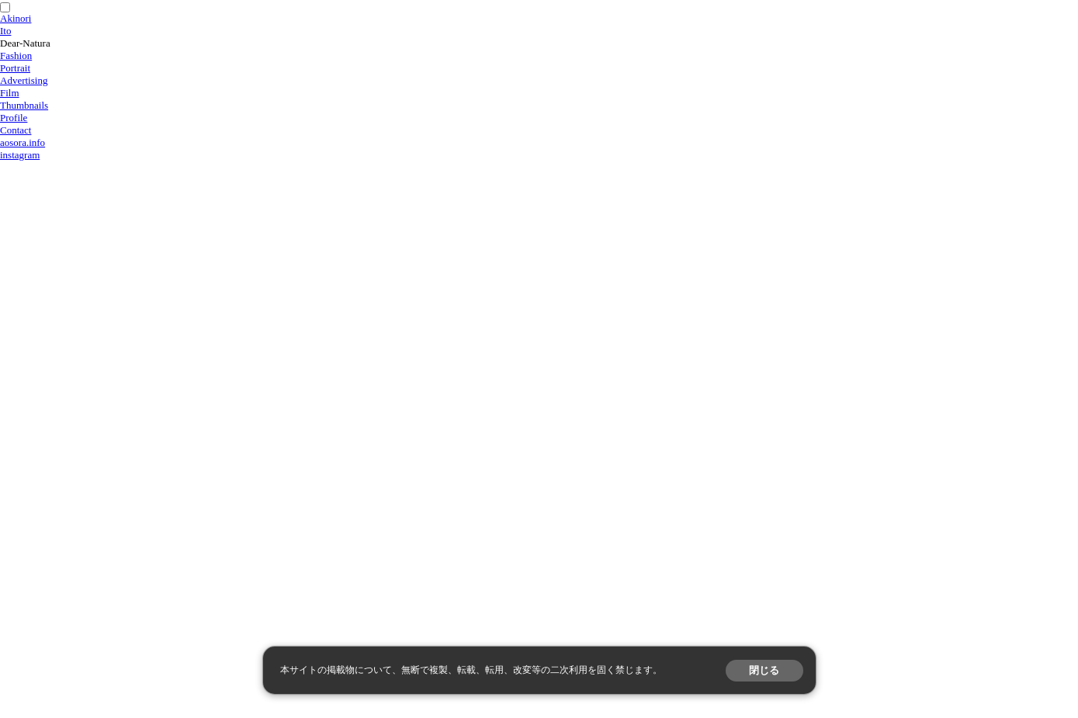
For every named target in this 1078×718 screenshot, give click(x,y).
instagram (20, 155)
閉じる (764, 670)
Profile (13, 117)
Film (9, 93)
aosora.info (22, 142)
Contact (15, 130)
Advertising (23, 80)
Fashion (16, 55)
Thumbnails (24, 105)
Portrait (15, 68)
